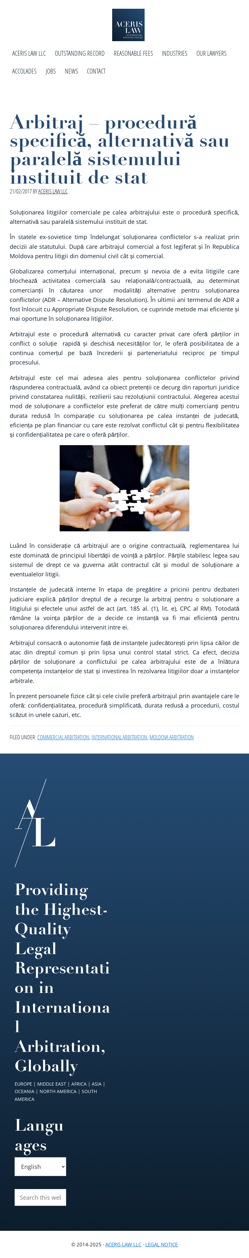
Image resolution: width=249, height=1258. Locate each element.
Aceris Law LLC (123, 1244)
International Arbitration (119, 737)
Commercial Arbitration (63, 737)
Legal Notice (161, 1244)
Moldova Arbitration (171, 737)
